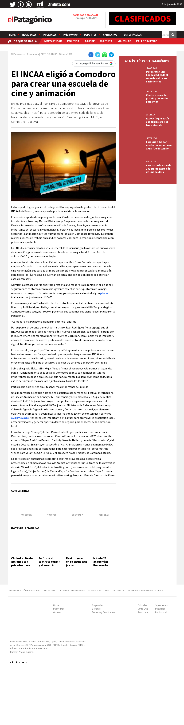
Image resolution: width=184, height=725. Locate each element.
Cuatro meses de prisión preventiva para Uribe (157, 223)
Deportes (90, 34)
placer (104, 308)
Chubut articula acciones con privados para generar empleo (22, 610)
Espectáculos (133, 34)
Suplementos (161, 662)
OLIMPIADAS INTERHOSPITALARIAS (145, 647)
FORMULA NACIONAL (98, 647)
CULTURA (106, 41)
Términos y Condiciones (103, 669)
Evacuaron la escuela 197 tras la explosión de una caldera (158, 294)
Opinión (57, 669)
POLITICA (73, 41)
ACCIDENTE (118, 647)
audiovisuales (20, 433)
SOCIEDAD (150, 240)
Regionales (29, 34)
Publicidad (160, 666)
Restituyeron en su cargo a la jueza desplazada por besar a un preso (76, 614)
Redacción (143, 669)
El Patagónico (18, 69)
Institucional (161, 669)
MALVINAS (124, 41)
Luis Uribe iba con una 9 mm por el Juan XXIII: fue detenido (159, 270)
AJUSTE (89, 41)
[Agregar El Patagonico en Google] (93, 79)
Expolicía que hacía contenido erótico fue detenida (157, 247)
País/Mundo (70, 34)
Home (12, 34)
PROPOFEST (50, 647)
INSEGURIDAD (53, 41)
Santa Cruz (110, 34)
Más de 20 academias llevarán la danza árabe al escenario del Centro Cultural (104, 614)
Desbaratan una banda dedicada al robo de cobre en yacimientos (157, 201)
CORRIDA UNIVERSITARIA (72, 647)
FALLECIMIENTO (146, 41)
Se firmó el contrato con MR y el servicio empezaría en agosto (49, 612)
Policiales (50, 34)
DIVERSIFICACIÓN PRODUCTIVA (24, 647)
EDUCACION (151, 286)
